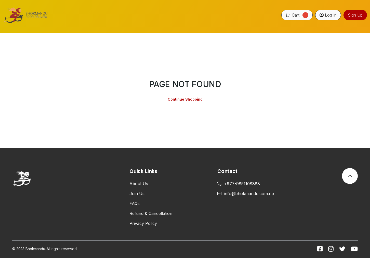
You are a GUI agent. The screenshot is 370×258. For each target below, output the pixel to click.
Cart (297, 15)
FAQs (134, 203)
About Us (138, 183)
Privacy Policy (143, 223)
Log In (328, 15)
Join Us (136, 193)
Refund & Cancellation (150, 213)
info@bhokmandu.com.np (245, 193)
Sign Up (355, 15)
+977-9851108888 (238, 183)
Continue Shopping (185, 99)
